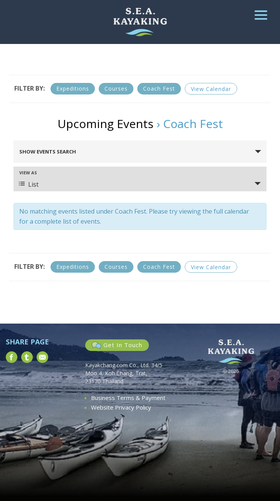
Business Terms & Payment (128, 397)
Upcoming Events (105, 124)
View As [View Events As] (28, 172)
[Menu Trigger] (261, 14)
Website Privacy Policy (121, 407)
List (29, 184)
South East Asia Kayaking (140, 22)
